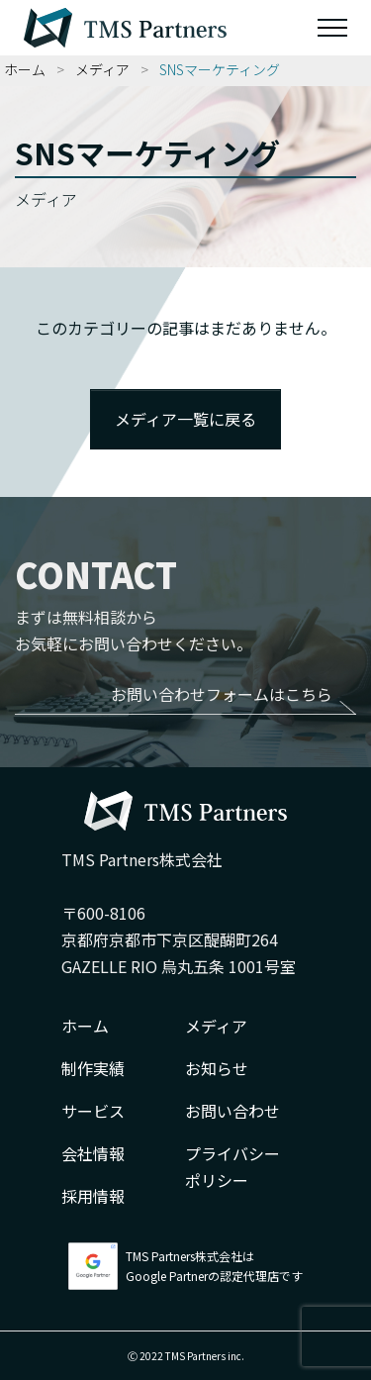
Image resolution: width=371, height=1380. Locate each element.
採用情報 (93, 1196)
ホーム (25, 69)
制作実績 (93, 1068)
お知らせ (216, 1068)
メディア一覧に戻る (185, 419)
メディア (102, 69)
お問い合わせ (232, 1111)
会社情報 (93, 1153)
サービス (93, 1111)
